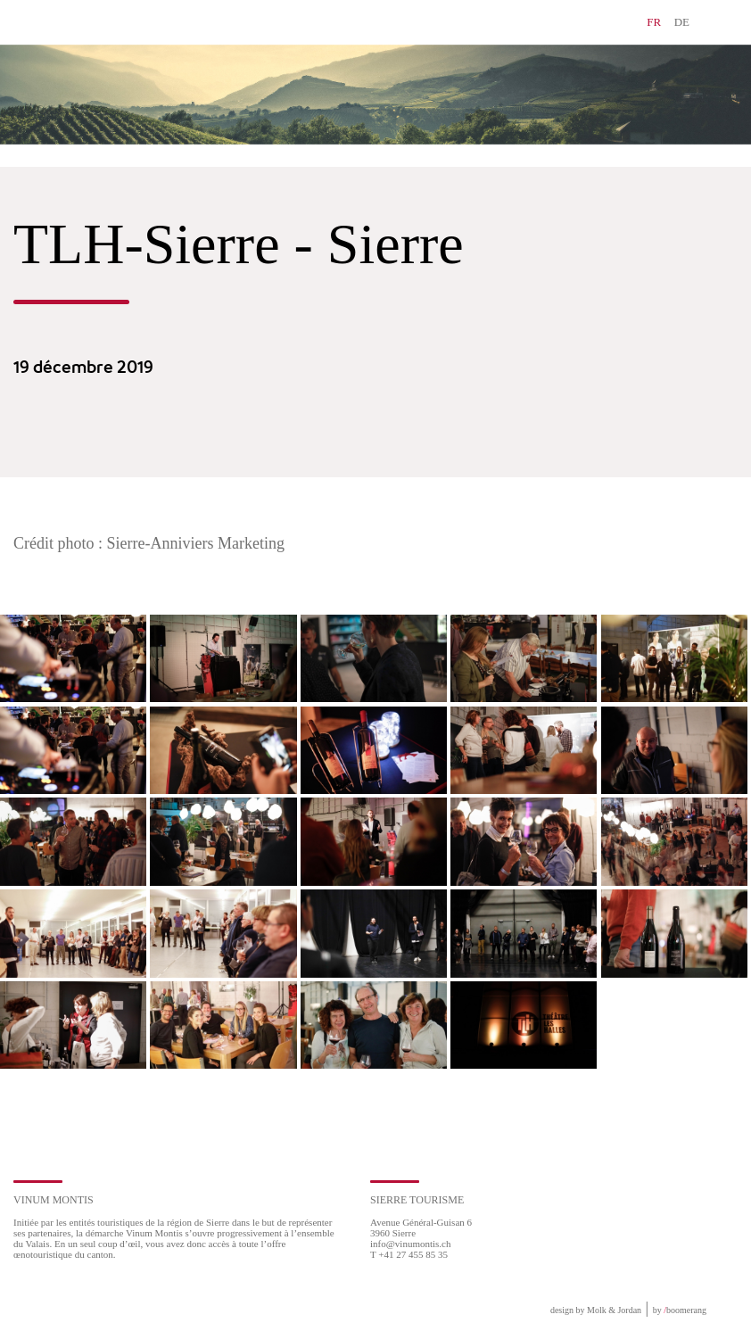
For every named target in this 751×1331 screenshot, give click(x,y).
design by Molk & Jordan (595, 1310)
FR (654, 22)
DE (681, 22)
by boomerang (679, 1310)
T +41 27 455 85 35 (409, 1254)
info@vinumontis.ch (410, 1243)
